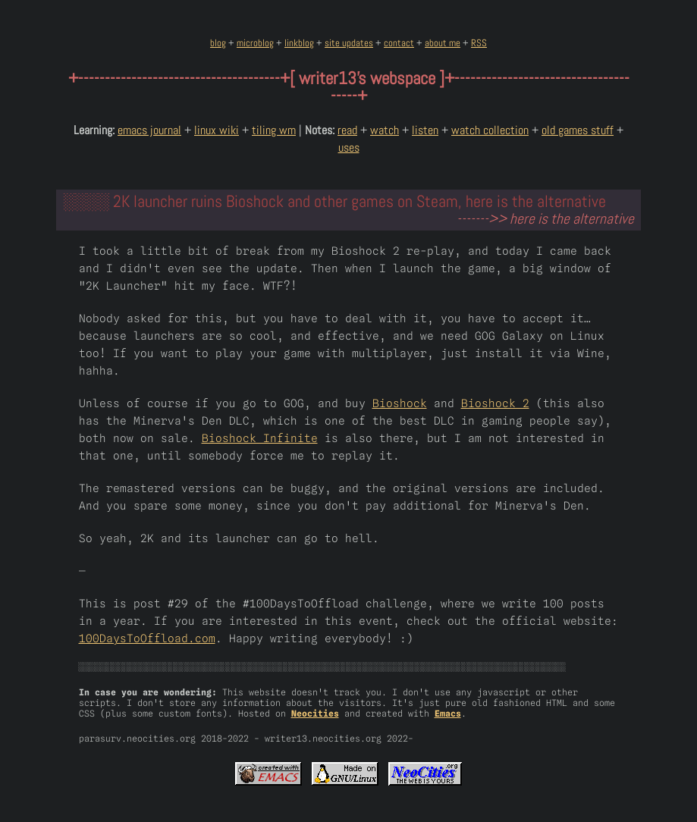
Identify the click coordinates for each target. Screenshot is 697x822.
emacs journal (149, 130)
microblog (255, 42)
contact (399, 42)
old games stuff (578, 130)
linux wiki (216, 130)
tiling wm (274, 130)
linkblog (299, 42)
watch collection (490, 130)
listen (425, 130)
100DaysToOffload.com (147, 638)
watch (384, 130)
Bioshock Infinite (260, 437)
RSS (479, 42)
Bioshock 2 (495, 403)
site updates (349, 42)
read (347, 130)
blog (218, 42)
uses (348, 147)
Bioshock (399, 403)
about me (442, 42)
